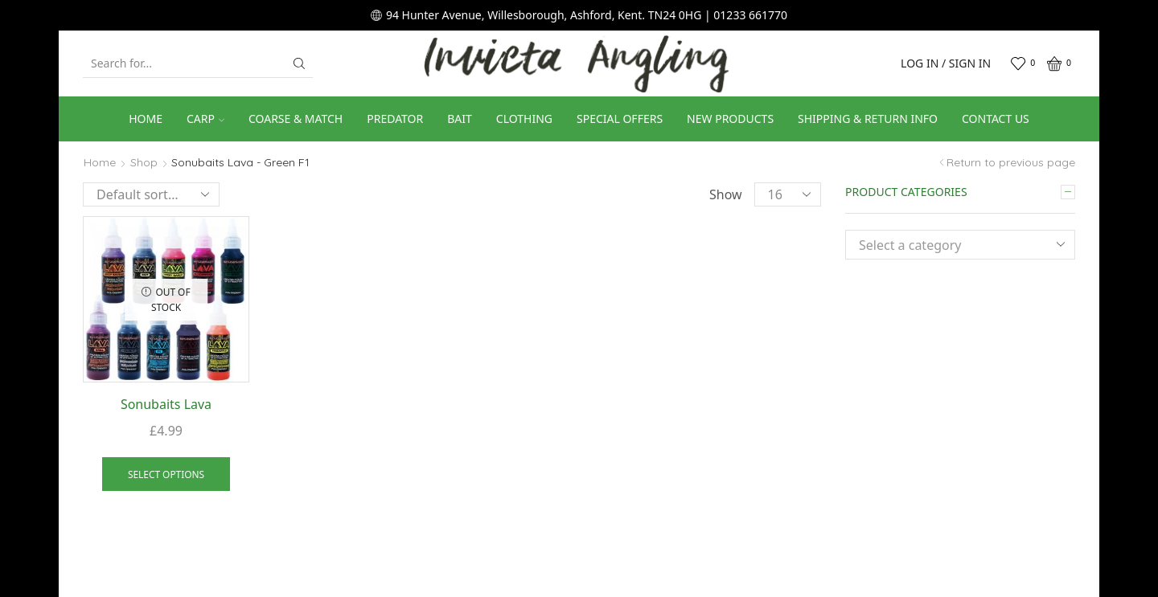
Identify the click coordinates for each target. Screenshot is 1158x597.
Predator (395, 118)
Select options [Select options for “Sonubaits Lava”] (166, 474)
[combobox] (960, 245)
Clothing (524, 118)
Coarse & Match (295, 118)
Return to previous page (1011, 162)
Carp (205, 118)
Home (145, 118)
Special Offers (620, 118)
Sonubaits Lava (166, 404)
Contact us (995, 118)
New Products (730, 118)
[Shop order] (151, 194)
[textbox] (948, 245)
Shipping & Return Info (868, 118)
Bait (459, 118)
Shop (144, 162)
